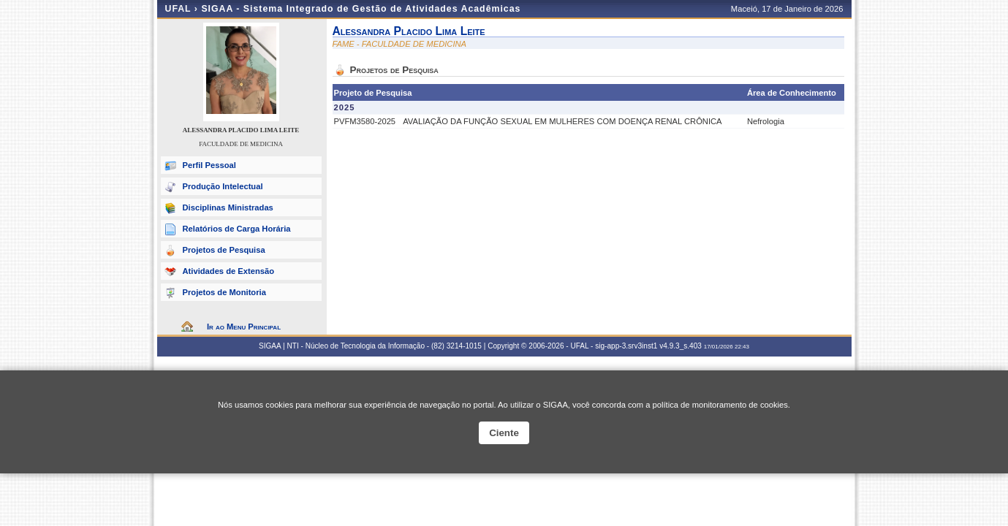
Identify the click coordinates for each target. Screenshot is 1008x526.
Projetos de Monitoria (224, 292)
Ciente (504, 432)
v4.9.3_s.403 (680, 346)
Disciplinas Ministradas (228, 207)
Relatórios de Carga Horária (237, 228)
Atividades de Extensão (229, 271)
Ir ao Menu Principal (244, 326)
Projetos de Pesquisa (224, 249)
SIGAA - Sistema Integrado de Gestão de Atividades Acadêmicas (360, 9)
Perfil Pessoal (209, 165)
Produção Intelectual (223, 186)
